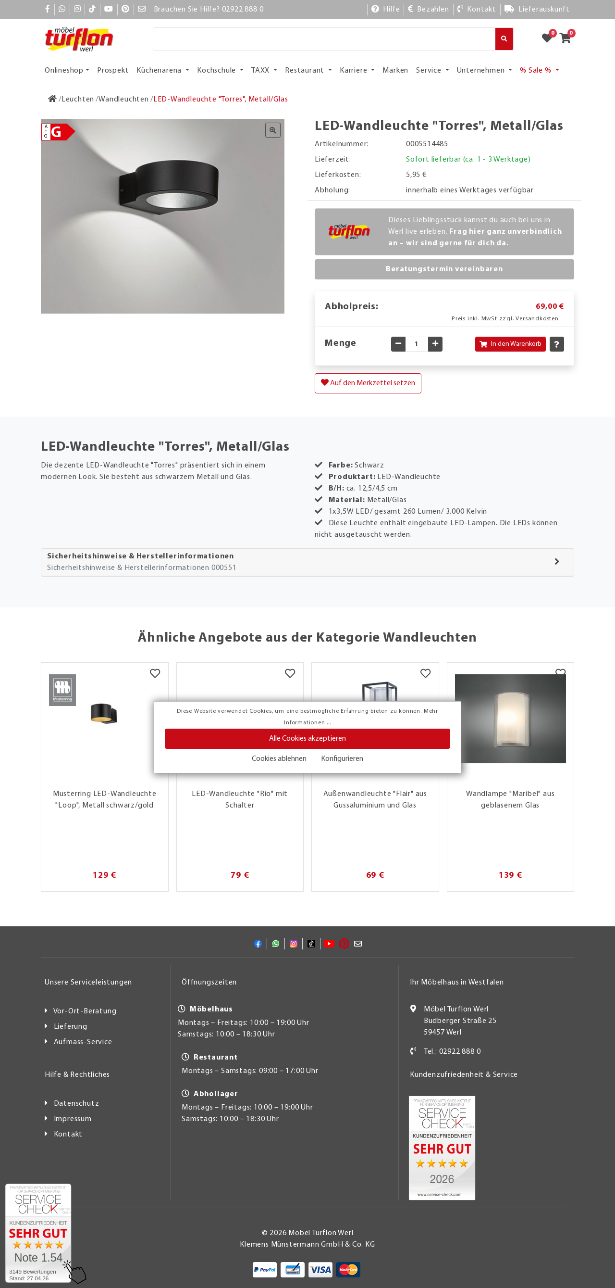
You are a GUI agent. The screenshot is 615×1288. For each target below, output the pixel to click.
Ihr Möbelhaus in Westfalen (457, 982)
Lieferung (70, 1027)
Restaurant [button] (305, 71)
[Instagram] (77, 9)
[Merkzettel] (155, 675)
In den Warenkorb (510, 344)
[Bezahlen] (428, 9)
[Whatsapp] (62, 9)
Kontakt (68, 1134)
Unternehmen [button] (482, 71)
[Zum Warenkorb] (568, 39)
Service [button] (429, 71)
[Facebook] (47, 9)
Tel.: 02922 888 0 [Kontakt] (452, 1052)
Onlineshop (64, 71)
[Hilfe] (386, 9)
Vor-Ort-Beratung (85, 1011)
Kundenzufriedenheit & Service (464, 1075)
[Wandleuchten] (123, 99)
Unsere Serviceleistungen (88, 982)
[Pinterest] (126, 9)
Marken (395, 71)
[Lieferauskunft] (537, 9)
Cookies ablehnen (279, 759)
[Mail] (142, 9)
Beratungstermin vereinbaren (444, 269)
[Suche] (324, 39)
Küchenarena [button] (160, 71)
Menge (341, 343)
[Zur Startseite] (52, 99)
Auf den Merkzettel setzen (368, 383)
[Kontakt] (477, 9)
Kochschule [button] (217, 71)
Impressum (73, 1119)
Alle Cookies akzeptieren (307, 739)
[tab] (307, 562)
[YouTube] (108, 9)
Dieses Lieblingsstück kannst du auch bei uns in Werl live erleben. (475, 231)
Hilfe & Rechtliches (77, 1075)
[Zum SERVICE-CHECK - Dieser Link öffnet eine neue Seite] (38, 1233)
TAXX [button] (261, 71)
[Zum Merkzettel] (550, 39)
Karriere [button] (354, 71)
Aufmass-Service (83, 1042)
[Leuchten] (78, 99)
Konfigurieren (342, 759)
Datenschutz (76, 1104)
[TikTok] (92, 9)
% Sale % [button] (536, 71)
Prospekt (113, 71)
